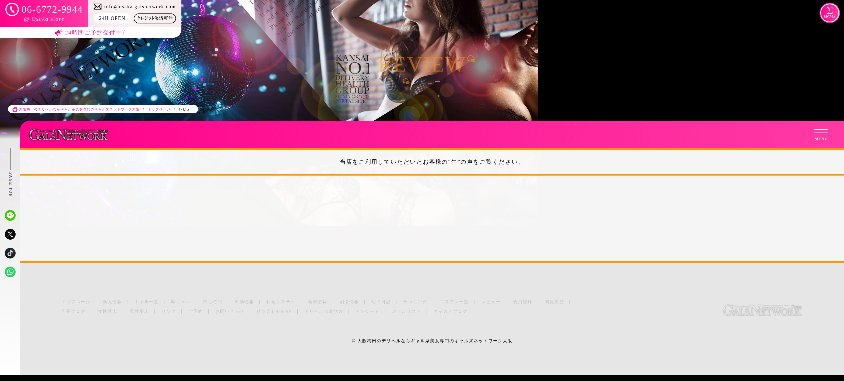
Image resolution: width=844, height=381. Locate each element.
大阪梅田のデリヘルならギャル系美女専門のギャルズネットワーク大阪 (434, 340)
